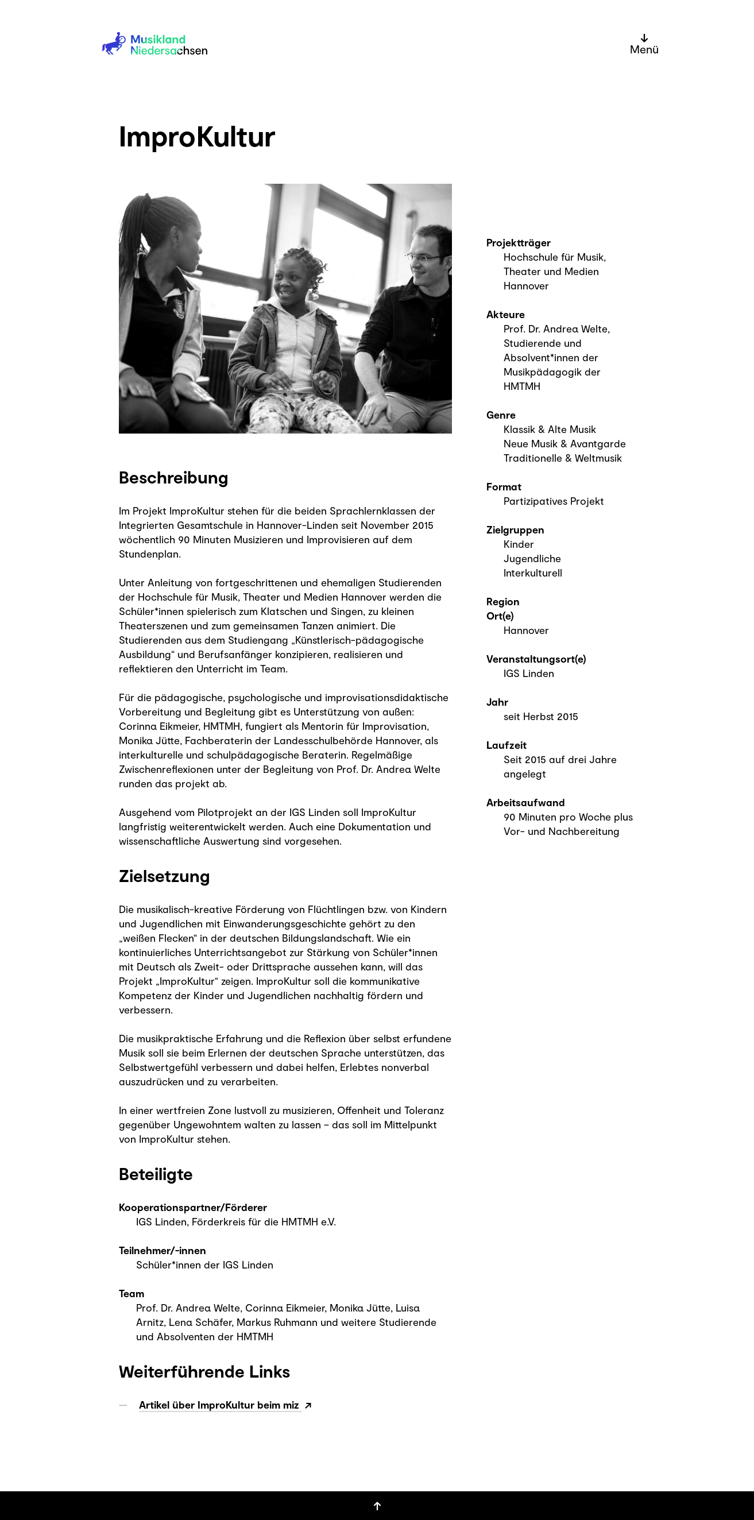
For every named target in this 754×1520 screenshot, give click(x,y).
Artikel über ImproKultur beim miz (220, 1404)
